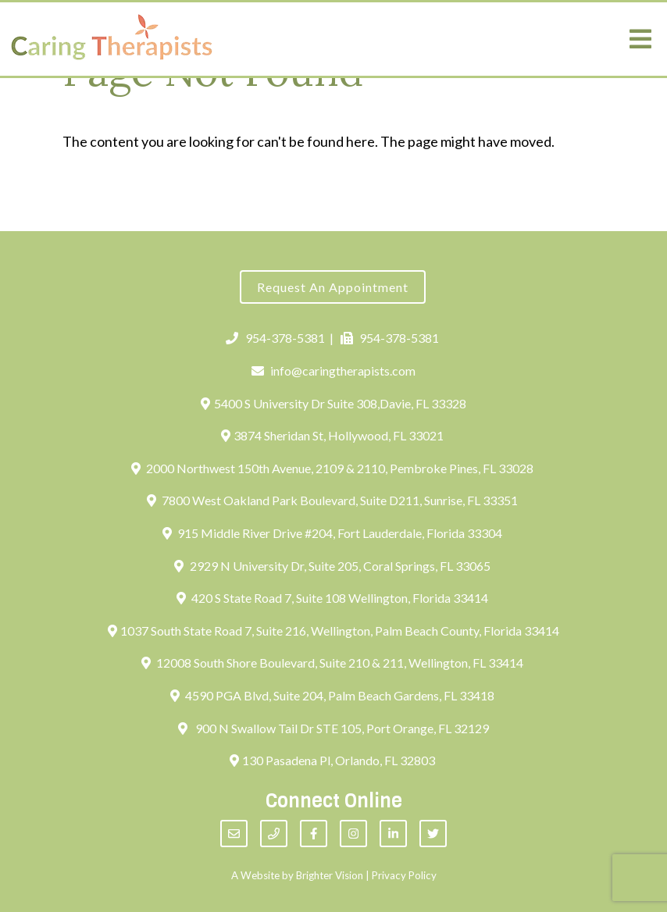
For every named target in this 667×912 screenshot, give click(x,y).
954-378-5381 (275, 337)
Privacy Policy (404, 875)
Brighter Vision (329, 875)
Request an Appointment (332, 287)
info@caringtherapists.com (333, 370)
